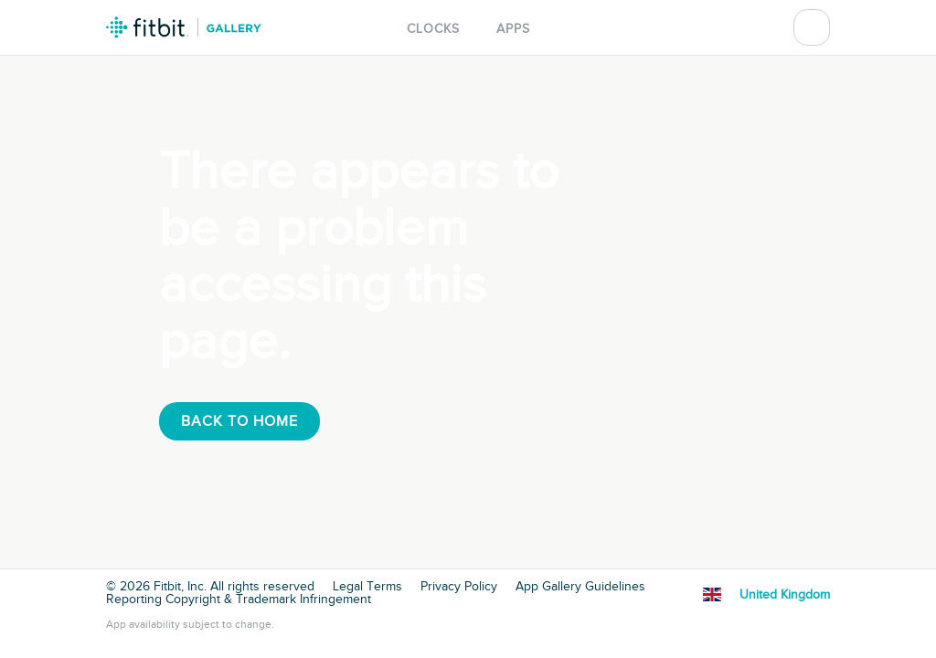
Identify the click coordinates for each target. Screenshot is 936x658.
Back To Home (239, 421)
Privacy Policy (458, 586)
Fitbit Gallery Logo (183, 27)
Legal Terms (367, 586)
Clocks (433, 29)
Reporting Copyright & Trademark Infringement (238, 599)
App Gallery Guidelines (580, 586)
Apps (513, 29)
